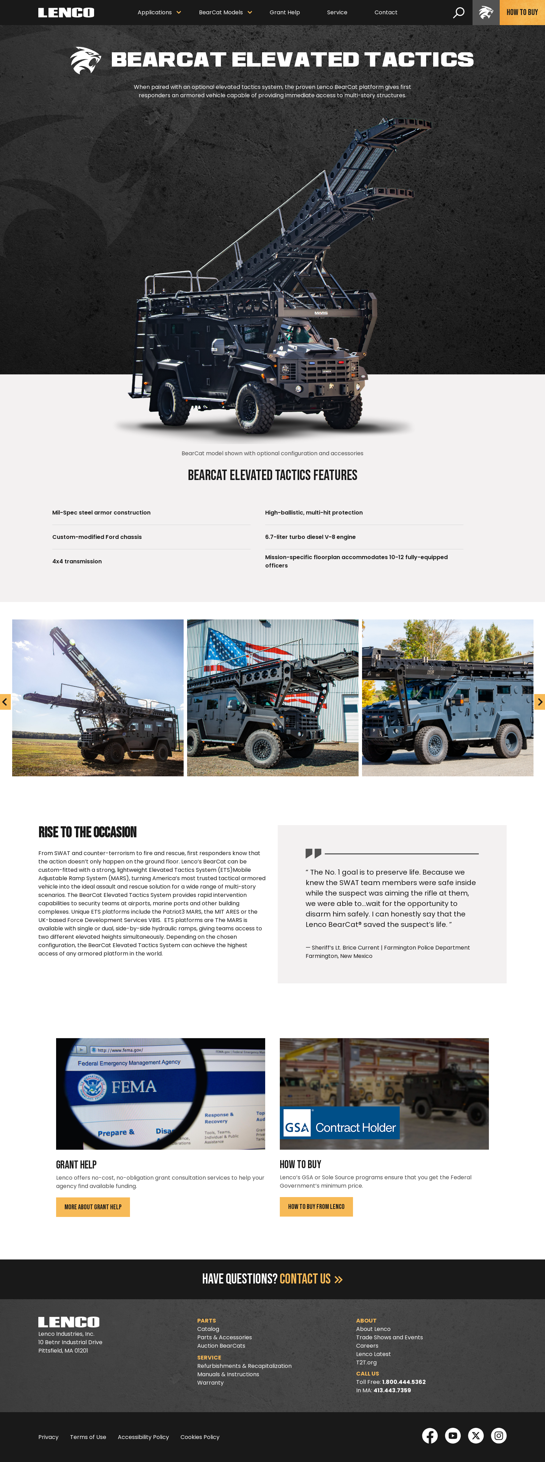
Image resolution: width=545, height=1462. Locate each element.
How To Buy (522, 12)
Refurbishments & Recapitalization (244, 1366)
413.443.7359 (392, 1390)
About (366, 1321)
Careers (367, 1346)
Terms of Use (88, 1437)
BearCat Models (221, 12)
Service (337, 12)
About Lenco (373, 1329)
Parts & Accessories (224, 1337)
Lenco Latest (373, 1354)
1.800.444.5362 (404, 1382)
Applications (155, 12)
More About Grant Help (93, 1207)
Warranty (210, 1383)
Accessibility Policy (143, 1437)
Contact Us (311, 1279)
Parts (206, 1321)
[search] (459, 12)
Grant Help (285, 12)
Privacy (48, 1437)
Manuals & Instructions (228, 1374)
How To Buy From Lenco (316, 1207)
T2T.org (366, 1362)
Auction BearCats (221, 1346)
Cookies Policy (200, 1437)
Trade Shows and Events (389, 1337)
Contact (386, 12)
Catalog (208, 1329)
